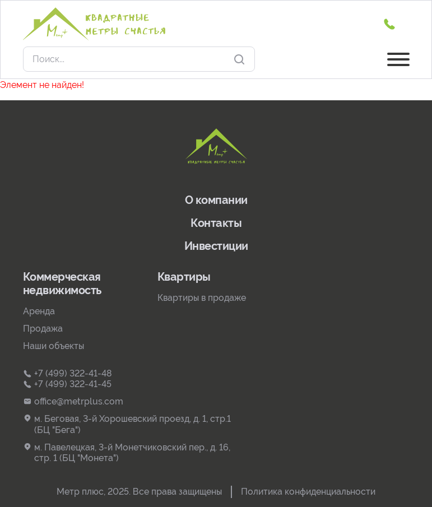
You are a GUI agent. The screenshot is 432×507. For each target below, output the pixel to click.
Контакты (216, 223)
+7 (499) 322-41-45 (67, 384)
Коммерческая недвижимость (62, 283)
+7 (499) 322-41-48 (67, 373)
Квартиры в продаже (201, 297)
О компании (216, 200)
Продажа (43, 328)
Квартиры (184, 276)
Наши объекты (53, 346)
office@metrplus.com (73, 401)
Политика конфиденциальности (308, 491)
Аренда (39, 311)
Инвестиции (216, 246)
